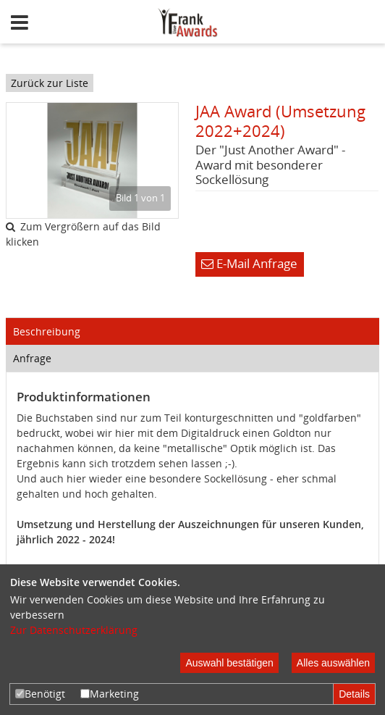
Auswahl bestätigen (229, 663)
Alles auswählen (333, 663)
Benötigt (40, 694)
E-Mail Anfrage (249, 263)
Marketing (109, 694)
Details (354, 694)
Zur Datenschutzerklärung (74, 630)
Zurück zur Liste (49, 83)
